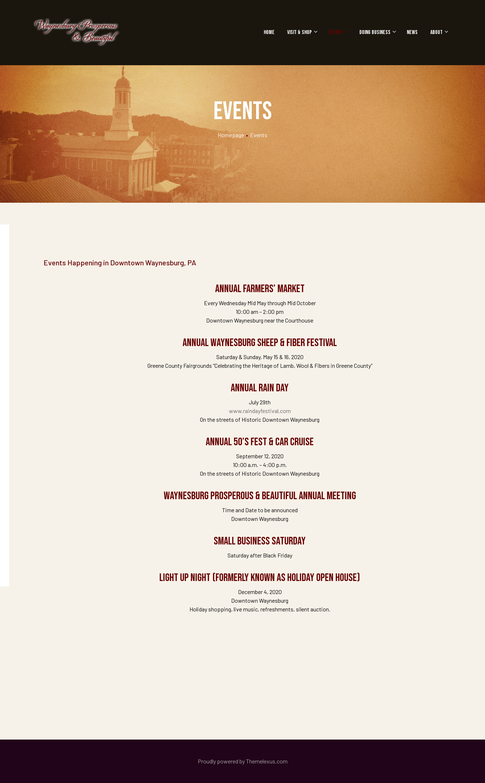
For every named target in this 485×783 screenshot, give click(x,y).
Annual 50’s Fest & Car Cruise (260, 442)
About (438, 32)
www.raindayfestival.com (260, 410)
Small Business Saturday (260, 541)
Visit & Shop (301, 32)
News (412, 32)
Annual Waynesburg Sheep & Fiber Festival (260, 342)
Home (269, 32)
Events (337, 32)
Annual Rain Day (260, 388)
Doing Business (376, 32)
